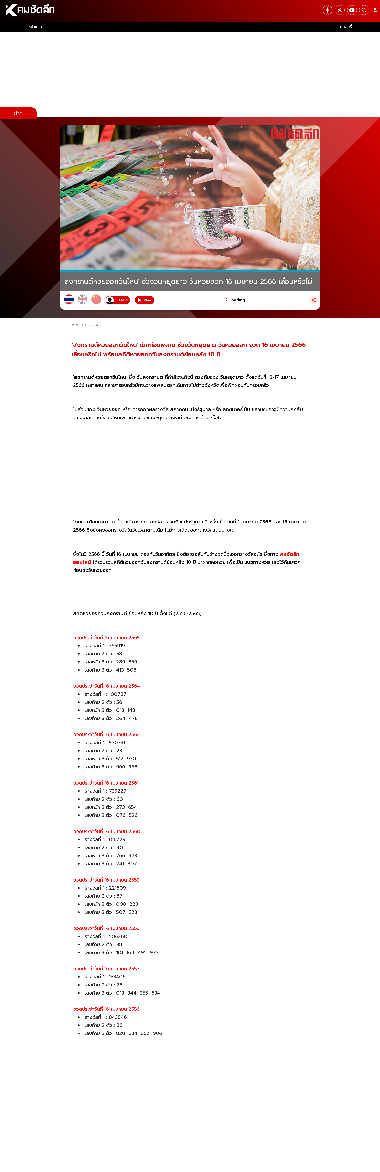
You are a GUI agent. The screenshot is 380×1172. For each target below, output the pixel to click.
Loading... (238, 300)
